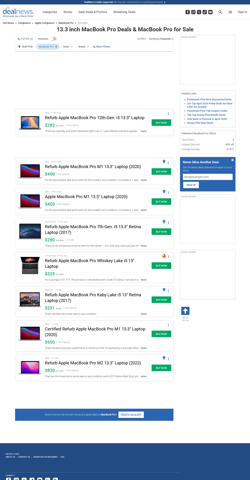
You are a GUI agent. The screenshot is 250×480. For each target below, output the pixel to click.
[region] (94, 80)
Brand (84, 46)
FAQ (62, 457)
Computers (24, 23)
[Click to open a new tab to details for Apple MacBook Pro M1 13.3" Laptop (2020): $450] (30, 201)
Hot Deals (8, 23)
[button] (53, 39)
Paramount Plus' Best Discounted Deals (209, 99)
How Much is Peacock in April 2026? (207, 119)
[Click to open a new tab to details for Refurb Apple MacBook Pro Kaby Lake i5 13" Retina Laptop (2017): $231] (30, 302)
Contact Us (24, 457)
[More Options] (168, 113)
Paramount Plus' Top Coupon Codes (207, 110)
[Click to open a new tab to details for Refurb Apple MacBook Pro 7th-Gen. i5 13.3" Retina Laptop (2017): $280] (30, 233)
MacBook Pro (66, 23)
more (144, 131)
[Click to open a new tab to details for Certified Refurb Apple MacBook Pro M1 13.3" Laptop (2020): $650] (30, 336)
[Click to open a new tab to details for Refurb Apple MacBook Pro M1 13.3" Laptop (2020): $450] (30, 171)
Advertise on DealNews (45, 457)
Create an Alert (131, 414)
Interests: (43, 38)
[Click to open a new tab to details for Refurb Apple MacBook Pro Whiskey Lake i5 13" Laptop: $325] (30, 267)
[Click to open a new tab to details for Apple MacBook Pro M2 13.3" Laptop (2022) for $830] (30, 368)
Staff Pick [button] (25, 46)
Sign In (242, 12)
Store (68, 46)
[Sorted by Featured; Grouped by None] (161, 38)
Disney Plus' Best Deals (200, 122)
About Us (10, 457)
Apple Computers (44, 23)
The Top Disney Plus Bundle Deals (206, 114)
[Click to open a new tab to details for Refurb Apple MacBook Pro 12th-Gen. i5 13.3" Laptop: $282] (30, 122)
